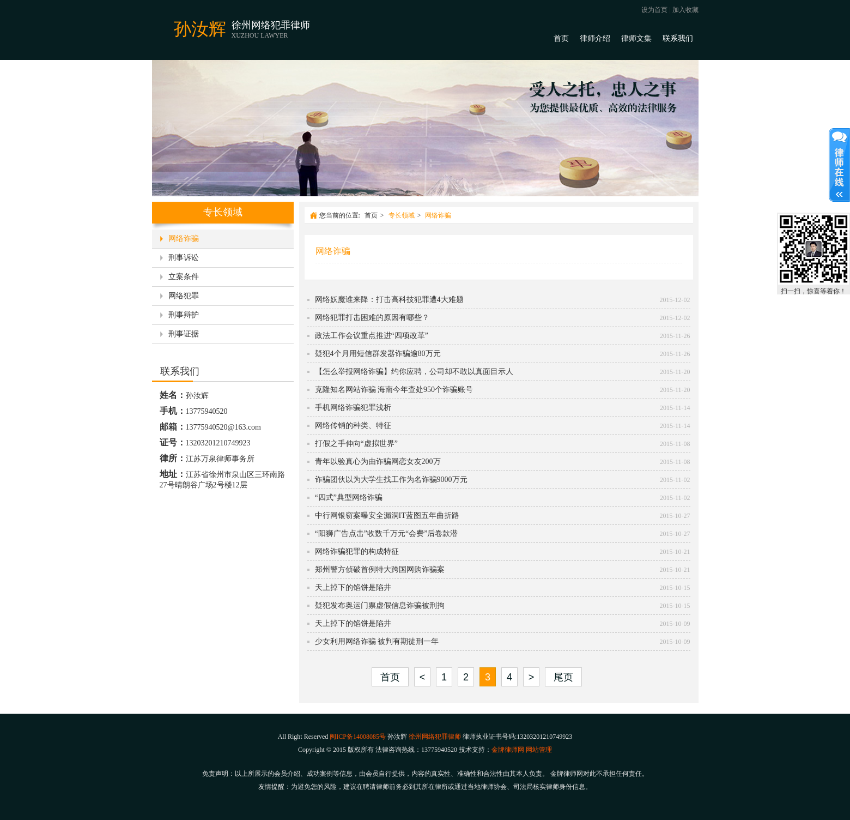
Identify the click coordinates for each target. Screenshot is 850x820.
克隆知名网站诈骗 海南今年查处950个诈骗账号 (394, 389)
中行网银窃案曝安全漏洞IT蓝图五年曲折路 (387, 515)
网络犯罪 (183, 296)
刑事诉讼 (183, 258)
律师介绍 (595, 38)
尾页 (563, 677)
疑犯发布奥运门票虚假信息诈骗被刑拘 (380, 605)
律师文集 (636, 38)
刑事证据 (183, 334)
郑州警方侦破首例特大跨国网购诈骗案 (380, 569)
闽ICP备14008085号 (358, 736)
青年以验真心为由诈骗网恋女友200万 (378, 461)
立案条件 (183, 277)
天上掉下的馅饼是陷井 (353, 587)
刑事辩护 (183, 315)
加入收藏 (685, 10)
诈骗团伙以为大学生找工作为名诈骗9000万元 (391, 479)
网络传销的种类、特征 (353, 425)
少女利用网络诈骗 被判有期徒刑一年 (377, 641)
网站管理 (539, 749)
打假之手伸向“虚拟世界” (356, 443)
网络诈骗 (183, 238)
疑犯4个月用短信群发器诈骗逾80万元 (378, 353)
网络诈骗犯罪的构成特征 (357, 551)
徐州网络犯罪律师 (435, 736)
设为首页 (654, 10)
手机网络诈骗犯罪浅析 (353, 407)
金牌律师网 (507, 749)
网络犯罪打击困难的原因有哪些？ (372, 317)
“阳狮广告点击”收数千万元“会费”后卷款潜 (386, 533)
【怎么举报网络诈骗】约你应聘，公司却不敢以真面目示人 (414, 371)
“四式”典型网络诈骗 (348, 497)
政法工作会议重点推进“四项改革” (371, 335)
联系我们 (678, 38)
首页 (561, 38)
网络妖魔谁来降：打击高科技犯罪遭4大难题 (389, 300)
